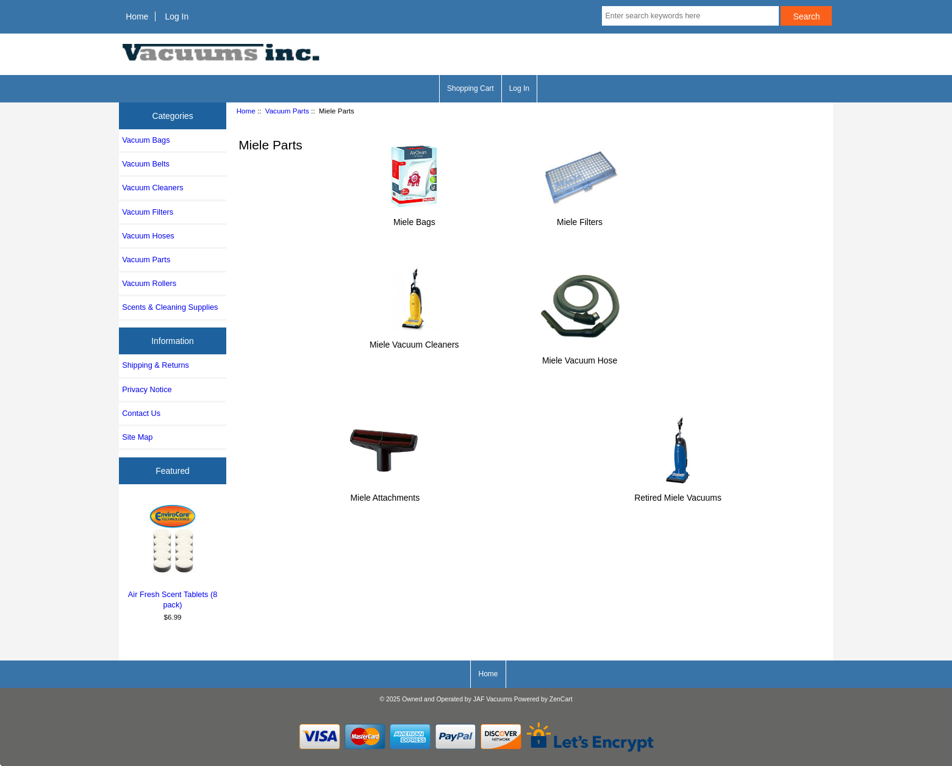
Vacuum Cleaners (152, 187)
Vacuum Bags (146, 140)
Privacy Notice (146, 389)
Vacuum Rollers (149, 283)
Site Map (137, 437)
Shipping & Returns (155, 365)
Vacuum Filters (147, 212)
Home (137, 16)
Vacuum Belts (146, 163)
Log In (176, 16)
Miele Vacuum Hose (580, 355)
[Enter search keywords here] (690, 16)
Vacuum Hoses (148, 235)
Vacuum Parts (287, 111)
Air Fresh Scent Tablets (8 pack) (173, 555)
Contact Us (141, 413)
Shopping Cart (470, 88)
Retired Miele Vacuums (677, 492)
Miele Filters (580, 217)
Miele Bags (414, 217)
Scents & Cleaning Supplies (170, 307)
